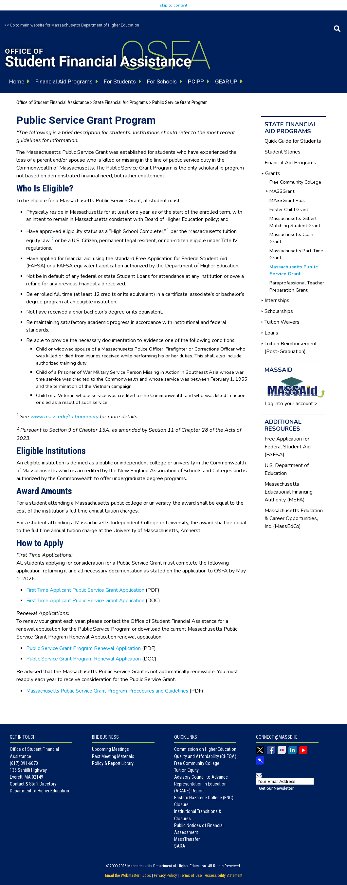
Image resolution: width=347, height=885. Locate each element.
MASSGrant (281, 191)
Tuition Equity (186, 770)
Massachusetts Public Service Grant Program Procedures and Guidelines (107, 691)
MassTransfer (187, 839)
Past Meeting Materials (113, 756)
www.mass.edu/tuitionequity (64, 416)
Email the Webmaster (122, 875)
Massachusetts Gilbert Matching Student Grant (294, 222)
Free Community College (295, 182)
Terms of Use (191, 875)
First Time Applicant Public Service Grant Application (85, 590)
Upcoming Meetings (110, 749)
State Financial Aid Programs (120, 102)
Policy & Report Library (113, 763)
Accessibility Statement (223, 875)
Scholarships (279, 311)
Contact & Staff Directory (33, 783)
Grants (272, 173)
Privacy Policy (165, 875)
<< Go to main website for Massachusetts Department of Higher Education (71, 25)
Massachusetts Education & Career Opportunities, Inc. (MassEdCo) (294, 518)
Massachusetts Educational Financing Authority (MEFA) (289, 491)
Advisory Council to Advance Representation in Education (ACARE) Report (201, 783)
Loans (271, 332)
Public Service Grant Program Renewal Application (83, 648)
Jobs (146, 875)
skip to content (173, 5)
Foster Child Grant (288, 209)
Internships (277, 300)
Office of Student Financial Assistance (52, 102)
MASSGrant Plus (287, 200)
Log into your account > (291, 403)
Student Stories (283, 151)
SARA (179, 846)
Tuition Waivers (282, 322)
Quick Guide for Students (293, 141)
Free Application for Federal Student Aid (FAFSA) (288, 446)
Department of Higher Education (39, 790)
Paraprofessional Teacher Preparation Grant (296, 286)
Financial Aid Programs (290, 162)
